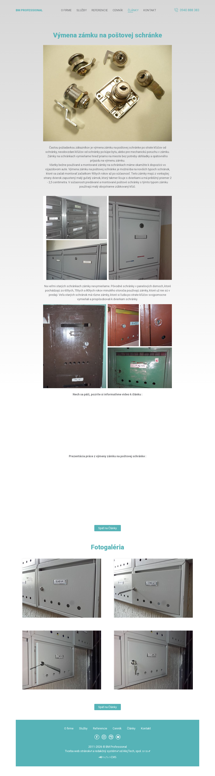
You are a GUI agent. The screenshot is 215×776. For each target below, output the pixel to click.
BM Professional (29, 10)
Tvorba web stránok (77, 751)
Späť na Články (107, 528)
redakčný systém (106, 751)
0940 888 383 (189, 10)
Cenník (118, 10)
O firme (66, 10)
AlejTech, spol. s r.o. (135, 751)
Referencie (100, 10)
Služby (81, 10)
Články (133, 10)
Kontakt (149, 10)
